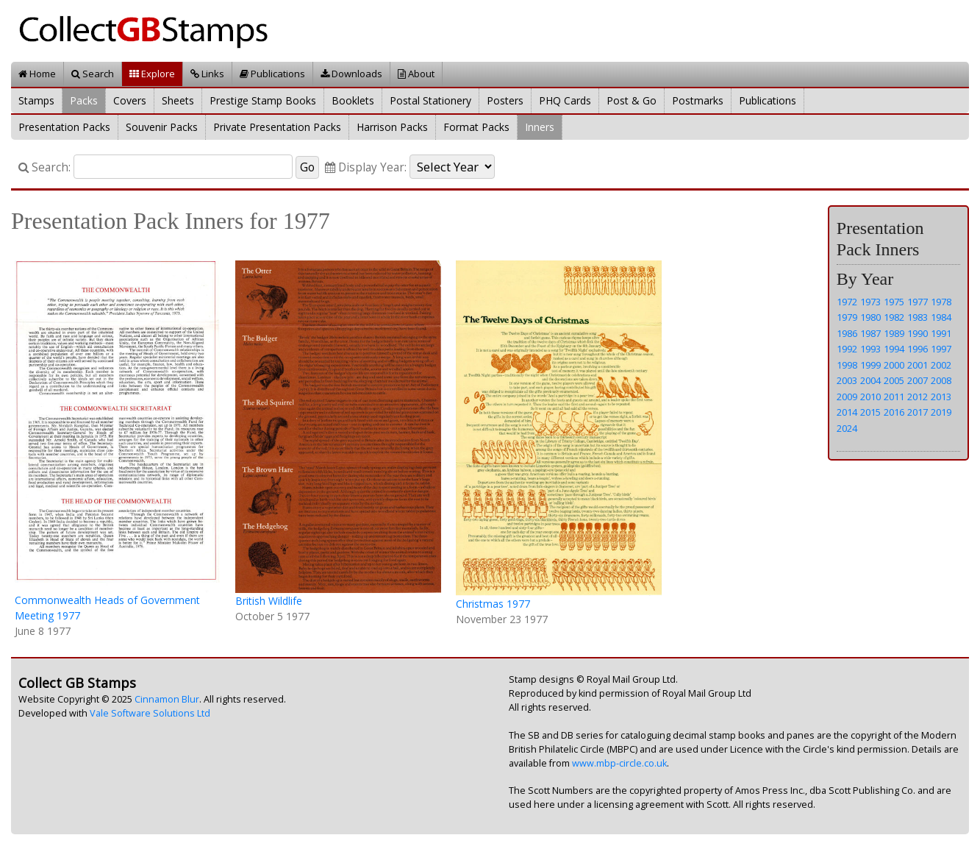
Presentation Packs (64, 127)
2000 (894, 365)
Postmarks (697, 100)
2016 (894, 412)
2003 (847, 380)
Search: (44, 167)
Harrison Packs (392, 127)
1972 (847, 301)
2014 (847, 412)
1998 (847, 365)
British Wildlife (268, 601)
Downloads (351, 73)
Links (207, 73)
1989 (894, 333)
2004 (870, 380)
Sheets (178, 100)
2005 (894, 380)
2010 (870, 396)
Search (92, 73)
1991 (941, 333)
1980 (870, 317)
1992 (847, 348)
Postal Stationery (430, 100)
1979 (847, 317)
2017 (917, 412)
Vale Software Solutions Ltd (150, 713)
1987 (870, 333)
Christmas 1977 (493, 604)
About (416, 73)
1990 (917, 333)
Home (37, 73)
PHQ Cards (565, 100)
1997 (941, 348)
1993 (870, 348)
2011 (894, 396)
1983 (917, 317)
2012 (917, 396)
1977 (917, 301)
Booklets (353, 100)
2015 (870, 412)
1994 (894, 348)
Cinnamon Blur (167, 699)
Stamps (36, 100)
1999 (870, 365)
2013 (941, 396)
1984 (941, 317)
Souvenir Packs (162, 127)
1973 (870, 301)
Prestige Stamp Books (263, 100)
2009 (847, 396)
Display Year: (366, 167)
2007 (917, 380)
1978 (941, 301)
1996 (917, 348)
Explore (152, 73)
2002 (941, 365)
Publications (272, 73)
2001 (917, 365)
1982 (894, 317)
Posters (505, 100)
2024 (847, 428)
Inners (539, 127)
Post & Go (632, 100)
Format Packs (476, 127)
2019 (941, 412)
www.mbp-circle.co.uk (619, 763)
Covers (129, 100)
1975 (894, 301)
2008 (941, 380)
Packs (84, 100)
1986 (847, 333)
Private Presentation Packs (277, 127)
